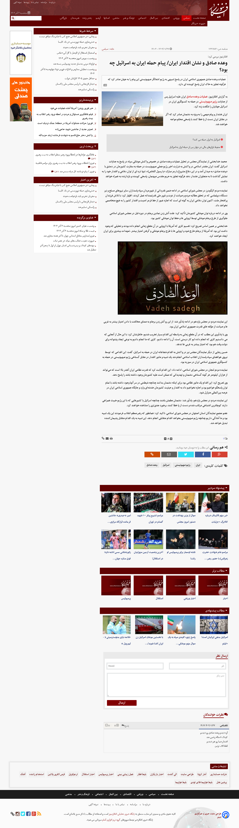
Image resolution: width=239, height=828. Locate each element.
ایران (198, 465)
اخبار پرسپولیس (106, 774)
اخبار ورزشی (189, 598)
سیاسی (186, 18)
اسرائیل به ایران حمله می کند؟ (206, 140)
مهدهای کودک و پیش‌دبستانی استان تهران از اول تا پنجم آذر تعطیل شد (68, 247)
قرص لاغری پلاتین (56, 774)
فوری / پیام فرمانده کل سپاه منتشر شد (76, 171)
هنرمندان (75, 18)
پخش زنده (87, 18)
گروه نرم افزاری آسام (111, 820)
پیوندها (26, 2)
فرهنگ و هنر (129, 18)
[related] (105, 85)
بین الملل (154, 18)
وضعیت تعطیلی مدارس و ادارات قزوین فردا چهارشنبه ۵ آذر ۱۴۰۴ (68, 71)
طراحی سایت (187, 774)
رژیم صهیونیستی (208, 101)
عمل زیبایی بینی (125, 774)
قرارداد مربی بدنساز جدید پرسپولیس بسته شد (74, 64)
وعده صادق (152, 465)
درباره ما (52, 2)
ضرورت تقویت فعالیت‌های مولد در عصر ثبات (73, 241)
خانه (112, 49)
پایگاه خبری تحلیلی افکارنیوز (121, 814)
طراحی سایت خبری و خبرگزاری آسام (208, 815)
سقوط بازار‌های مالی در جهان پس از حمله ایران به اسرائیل (194, 147)
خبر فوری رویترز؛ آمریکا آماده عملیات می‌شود (71, 108)
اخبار (225, 598)
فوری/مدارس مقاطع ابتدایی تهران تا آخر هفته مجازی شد (69, 236)
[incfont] (171, 439)
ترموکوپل (73, 774)
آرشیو (98, 18)
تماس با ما (35, 2)
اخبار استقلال (88, 774)
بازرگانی (63, 18)
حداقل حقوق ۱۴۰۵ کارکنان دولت (80, 78)
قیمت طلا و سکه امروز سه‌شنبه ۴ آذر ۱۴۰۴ (75, 231)
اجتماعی (142, 18)
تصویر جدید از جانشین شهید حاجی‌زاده (74, 129)
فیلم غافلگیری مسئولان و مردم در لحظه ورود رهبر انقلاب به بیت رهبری (65, 116)
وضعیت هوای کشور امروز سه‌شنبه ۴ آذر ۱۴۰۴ (73, 226)
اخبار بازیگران (156, 774)
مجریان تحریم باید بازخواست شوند (79, 47)
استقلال (159, 598)
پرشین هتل (222, 782)
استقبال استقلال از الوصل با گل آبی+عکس (76, 53)
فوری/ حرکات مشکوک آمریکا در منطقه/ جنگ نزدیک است (65, 123)
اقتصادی (166, 18)
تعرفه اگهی (18, 2)
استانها (107, 18)
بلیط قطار (141, 774)
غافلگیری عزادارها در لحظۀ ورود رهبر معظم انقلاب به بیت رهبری (64, 155)
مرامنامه (44, 2)
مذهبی (116, 18)
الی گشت (172, 774)
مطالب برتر (218, 570)
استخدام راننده (36, 774)
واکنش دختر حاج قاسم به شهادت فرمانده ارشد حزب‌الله (66, 135)
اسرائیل (166, 465)
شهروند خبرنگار (198, 23)
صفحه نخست (199, 18)
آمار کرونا (201, 774)
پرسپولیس (126, 598)
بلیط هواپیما (181, 782)
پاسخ (125, 725)
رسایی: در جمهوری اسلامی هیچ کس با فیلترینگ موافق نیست (67, 36)
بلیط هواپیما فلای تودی (201, 782)
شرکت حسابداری (218, 774)
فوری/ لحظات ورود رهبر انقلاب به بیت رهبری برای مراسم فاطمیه (65, 163)
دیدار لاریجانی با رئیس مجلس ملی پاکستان (75, 84)
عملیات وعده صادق (197, 96)
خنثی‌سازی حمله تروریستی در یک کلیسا (76, 42)
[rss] (39, 814)
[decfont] (165, 439)
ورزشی (176, 18)
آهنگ (22, 774)
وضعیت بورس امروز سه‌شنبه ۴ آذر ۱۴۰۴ (77, 58)
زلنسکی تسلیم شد (86, 89)
